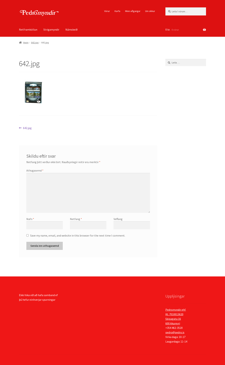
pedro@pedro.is (174, 332)
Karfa (117, 11)
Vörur (107, 11)
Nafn (30, 219)
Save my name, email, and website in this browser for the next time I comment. (77, 235)
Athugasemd (34, 170)
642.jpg (35, 42)
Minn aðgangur (132, 11)
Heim (25, 42)
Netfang (76, 219)
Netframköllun (28, 29)
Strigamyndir (51, 29)
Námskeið (71, 29)
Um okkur (150, 11)
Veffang (118, 219)
